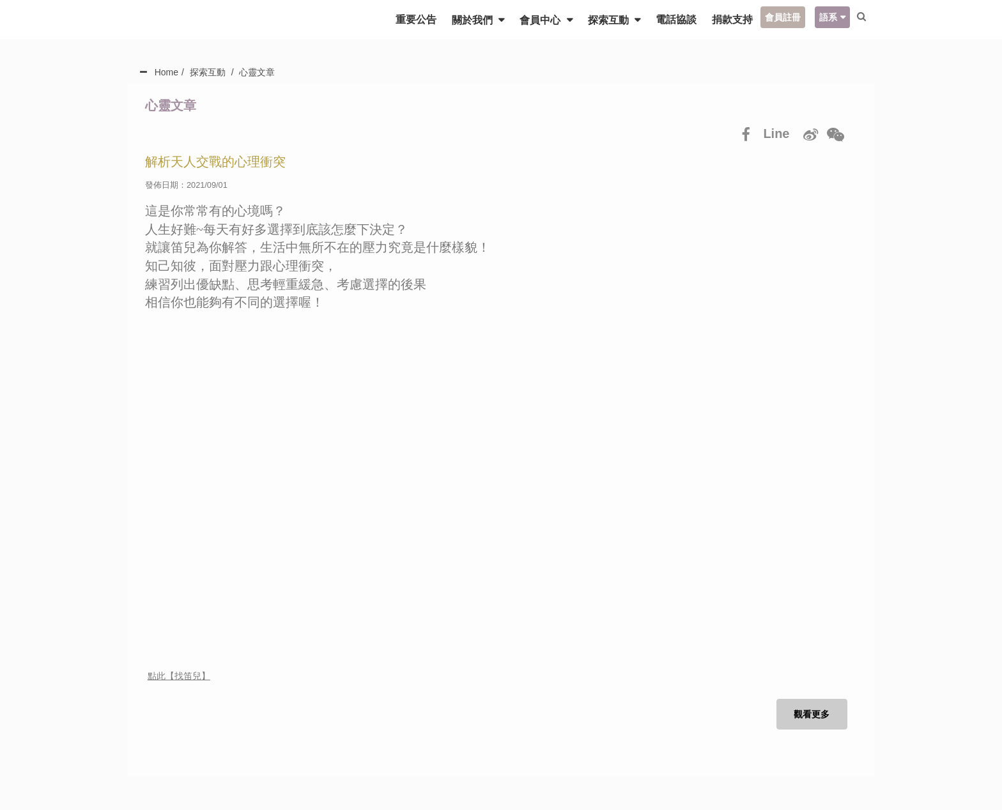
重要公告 (413, 19)
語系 (826, 17)
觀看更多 (811, 715)
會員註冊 (780, 17)
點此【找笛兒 (174, 676)
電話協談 (673, 19)
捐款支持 (729, 19)
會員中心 (538, 20)
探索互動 (607, 20)
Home (166, 72)
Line (775, 133)
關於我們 (471, 20)
